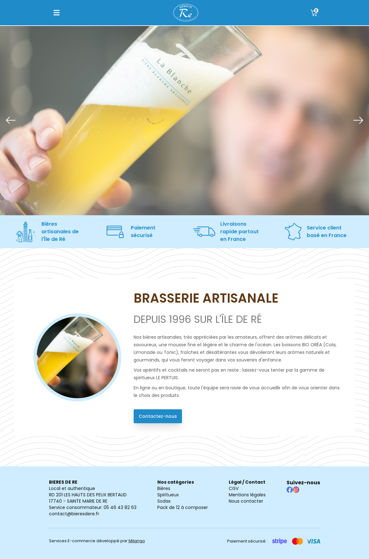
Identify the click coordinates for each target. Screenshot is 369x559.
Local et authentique (72, 488)
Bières (163, 488)
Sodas (164, 501)
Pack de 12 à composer (182, 507)
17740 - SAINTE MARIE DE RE (78, 501)
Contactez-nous (158, 416)
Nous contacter (246, 501)
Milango (137, 541)
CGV (234, 488)
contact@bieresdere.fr (74, 514)
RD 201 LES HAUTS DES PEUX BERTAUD (88, 495)
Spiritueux (168, 495)
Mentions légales (247, 495)
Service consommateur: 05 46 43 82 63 (92, 507)
